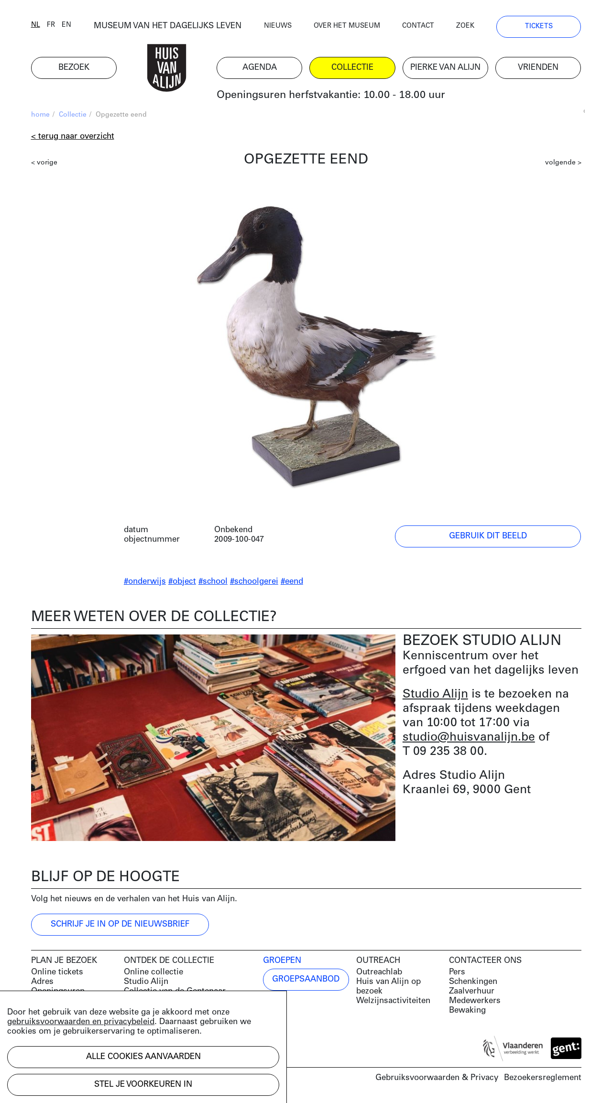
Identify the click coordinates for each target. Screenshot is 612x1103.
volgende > (563, 162)
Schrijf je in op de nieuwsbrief (120, 924)
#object (182, 582)
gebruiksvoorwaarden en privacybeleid (80, 1022)
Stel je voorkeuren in (143, 1085)
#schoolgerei (254, 582)
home (40, 115)
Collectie (73, 115)
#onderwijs (145, 582)
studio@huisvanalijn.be (469, 737)
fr (51, 25)
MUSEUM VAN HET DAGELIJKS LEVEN (167, 26)
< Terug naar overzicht (72, 136)
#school (213, 582)
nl (35, 25)
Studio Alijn (435, 694)
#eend (292, 582)
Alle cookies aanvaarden (143, 1057)
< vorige (44, 162)
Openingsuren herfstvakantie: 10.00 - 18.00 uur (331, 95)
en (66, 25)
